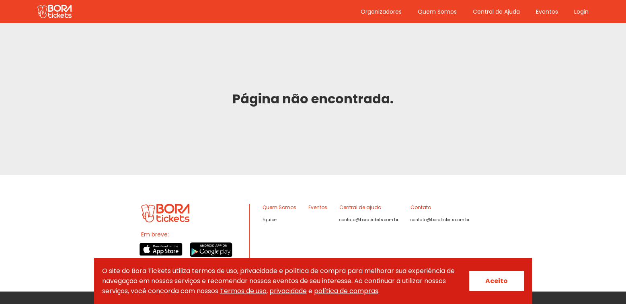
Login (581, 12)
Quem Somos (437, 12)
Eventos (547, 12)
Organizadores (381, 12)
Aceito (496, 281)
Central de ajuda (360, 207)
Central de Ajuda (496, 12)
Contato (420, 207)
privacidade (288, 291)
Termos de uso (243, 291)
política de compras (346, 291)
